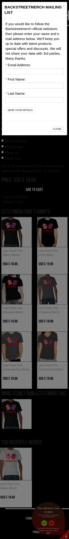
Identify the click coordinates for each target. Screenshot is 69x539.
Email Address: (18, 65)
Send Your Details (20, 110)
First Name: (15, 79)
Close (57, 129)
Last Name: (15, 93)
